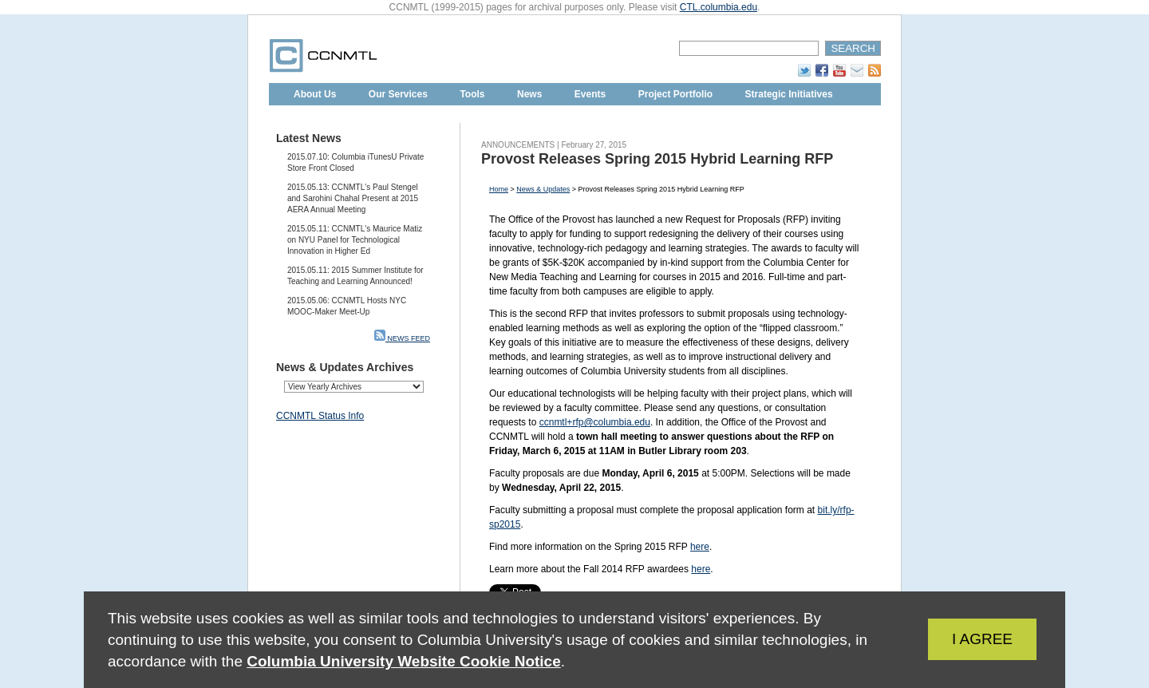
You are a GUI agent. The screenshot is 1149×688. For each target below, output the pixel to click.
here (699, 546)
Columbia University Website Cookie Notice (403, 661)
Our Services (398, 94)
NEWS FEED (402, 338)
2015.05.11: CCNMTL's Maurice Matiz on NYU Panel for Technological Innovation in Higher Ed (354, 239)
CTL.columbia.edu (718, 7)
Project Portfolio (675, 94)
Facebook (821, 70)
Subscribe (857, 70)
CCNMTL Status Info (320, 415)
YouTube (839, 70)
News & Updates (543, 189)
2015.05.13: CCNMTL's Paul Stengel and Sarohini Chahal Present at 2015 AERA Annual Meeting (352, 198)
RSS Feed (874, 70)
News (529, 94)
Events (590, 94)
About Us (315, 94)
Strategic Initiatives (789, 94)
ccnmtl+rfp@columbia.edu (594, 422)
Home (498, 189)
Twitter (804, 70)
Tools (472, 94)
